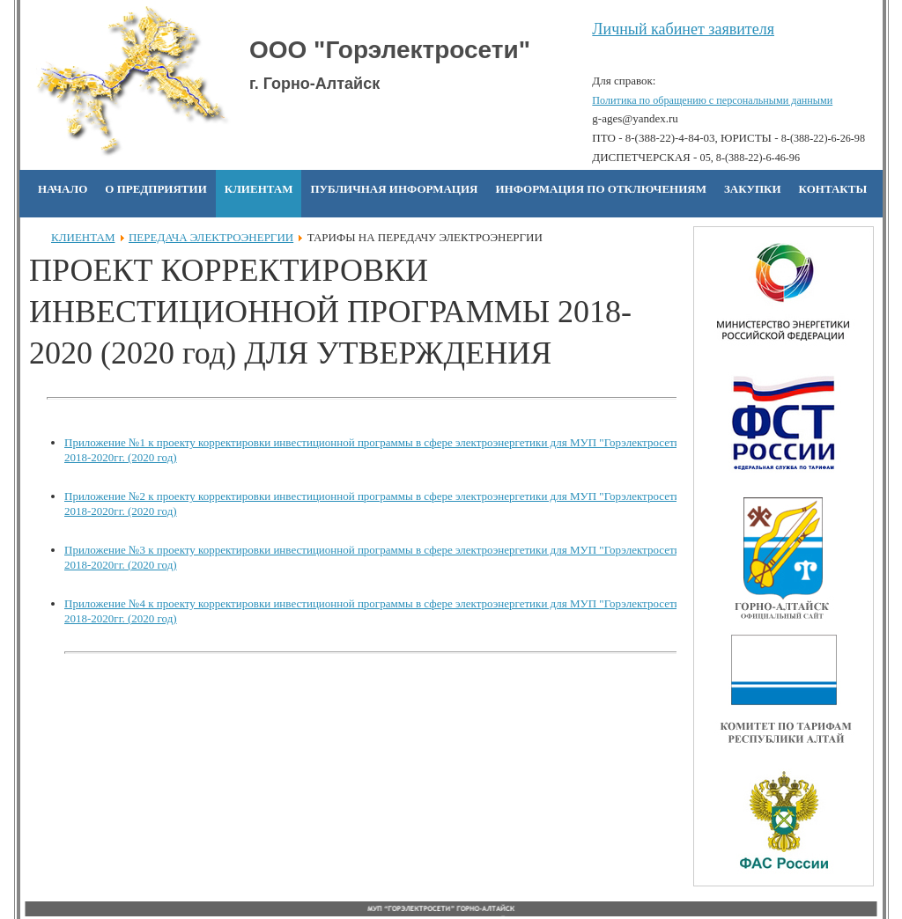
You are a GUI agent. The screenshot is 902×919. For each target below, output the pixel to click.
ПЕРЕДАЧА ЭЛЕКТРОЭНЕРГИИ (211, 237)
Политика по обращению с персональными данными (712, 100)
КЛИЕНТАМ (83, 237)
